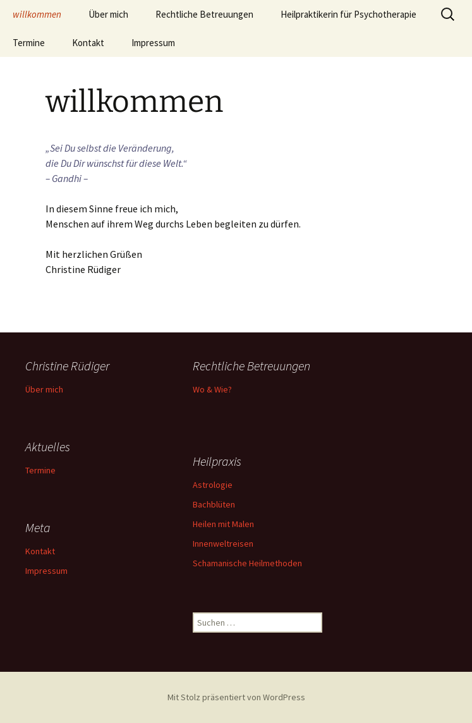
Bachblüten (214, 504)
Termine (29, 43)
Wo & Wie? (212, 389)
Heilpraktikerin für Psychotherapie (348, 14)
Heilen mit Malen (223, 524)
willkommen (37, 14)
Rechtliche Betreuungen (204, 14)
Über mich (108, 14)
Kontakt (88, 43)
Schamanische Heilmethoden (247, 563)
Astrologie (213, 484)
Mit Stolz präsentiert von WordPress (236, 697)
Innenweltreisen (223, 543)
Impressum (153, 43)
